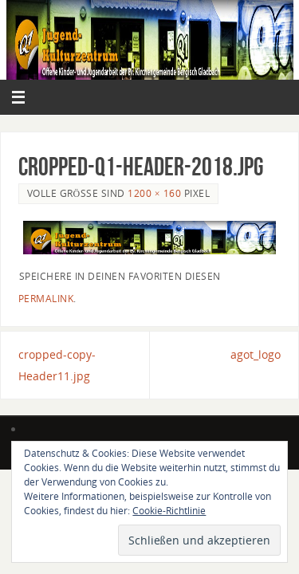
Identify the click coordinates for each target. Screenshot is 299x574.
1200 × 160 (154, 193)
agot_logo (255, 354)
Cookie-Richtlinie (169, 510)
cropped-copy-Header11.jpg (57, 365)
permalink (46, 298)
